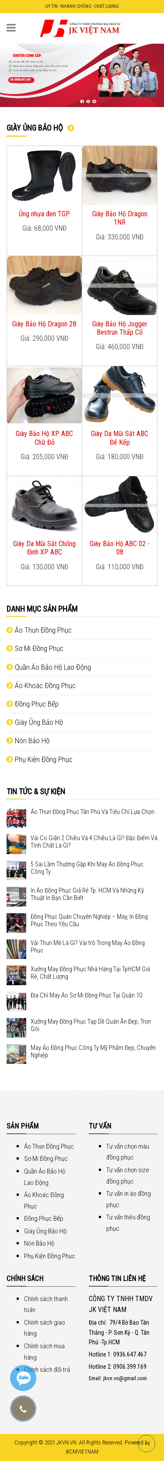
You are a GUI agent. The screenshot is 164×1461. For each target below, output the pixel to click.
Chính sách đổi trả (47, 1370)
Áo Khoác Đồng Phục (41, 685)
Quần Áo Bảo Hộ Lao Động (49, 667)
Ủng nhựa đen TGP (44, 214)
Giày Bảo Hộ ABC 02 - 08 (120, 548)
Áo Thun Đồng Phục (39, 630)
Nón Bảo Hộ (28, 740)
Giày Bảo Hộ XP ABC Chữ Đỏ (44, 437)
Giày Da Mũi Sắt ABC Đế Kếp (119, 437)
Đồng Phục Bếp (33, 703)
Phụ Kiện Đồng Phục (40, 759)
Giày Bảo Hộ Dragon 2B (44, 324)
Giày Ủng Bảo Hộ (35, 722)
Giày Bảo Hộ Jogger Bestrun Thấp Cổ (119, 328)
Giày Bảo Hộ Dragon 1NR (119, 218)
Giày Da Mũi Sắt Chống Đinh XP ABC (44, 548)
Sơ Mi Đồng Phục (35, 648)
